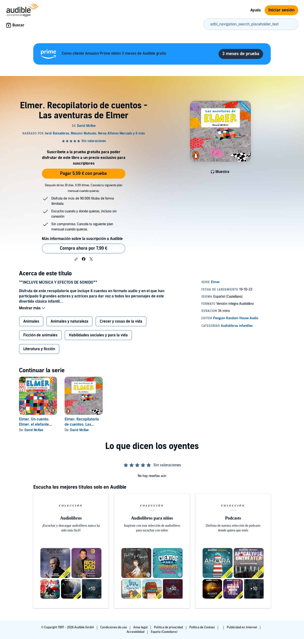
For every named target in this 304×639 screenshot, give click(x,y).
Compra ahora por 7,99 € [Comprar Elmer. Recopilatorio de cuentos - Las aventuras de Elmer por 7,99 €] (83, 248)
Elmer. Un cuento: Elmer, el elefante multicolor (34, 425)
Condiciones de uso (114, 627)
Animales (31, 322)
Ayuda (255, 10)
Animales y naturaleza (69, 322)
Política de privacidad (169, 627)
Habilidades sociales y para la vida (98, 335)
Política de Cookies (202, 627)
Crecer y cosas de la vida (121, 322)
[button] (76, 259)
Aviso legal (140, 627)
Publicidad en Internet (242, 627)
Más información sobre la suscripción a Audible (82, 238)
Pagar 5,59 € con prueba (83, 173)
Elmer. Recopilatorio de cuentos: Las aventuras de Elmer (82, 425)
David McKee (33, 431)
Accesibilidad (136, 632)
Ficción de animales (40, 335)
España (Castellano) (164, 632)
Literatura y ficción (39, 349)
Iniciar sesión (281, 10)
